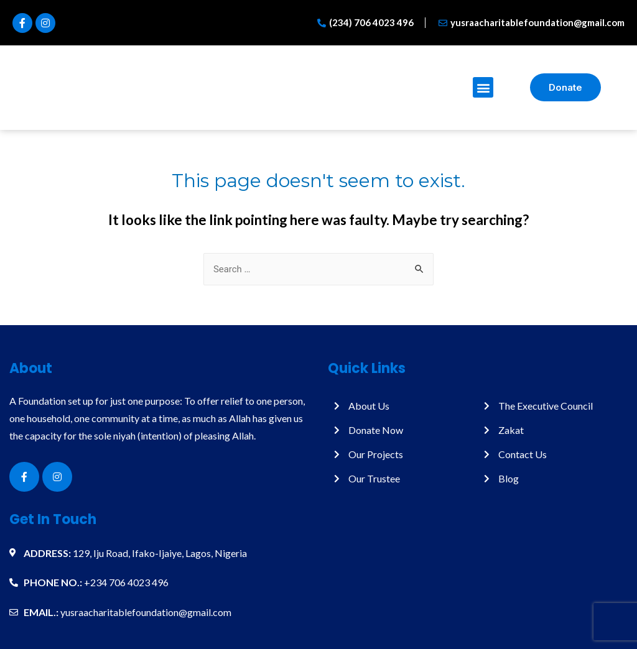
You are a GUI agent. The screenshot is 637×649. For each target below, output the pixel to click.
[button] (483, 87)
